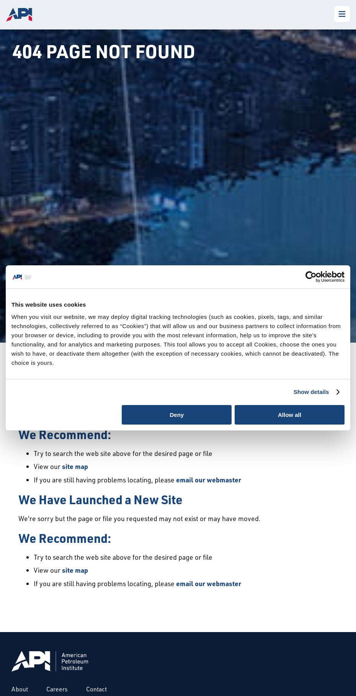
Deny (177, 415)
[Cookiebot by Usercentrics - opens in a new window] (311, 277)
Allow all (289, 415)
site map (75, 466)
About (19, 689)
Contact (96, 689)
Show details (311, 392)
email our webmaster (208, 479)
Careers (57, 689)
